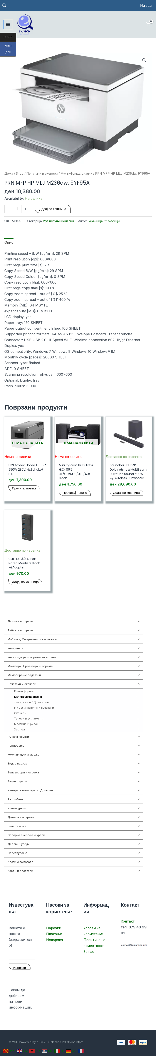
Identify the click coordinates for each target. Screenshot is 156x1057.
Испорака (54, 940)
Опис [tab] (9, 243)
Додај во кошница (52, 209)
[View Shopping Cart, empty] (148, 24)
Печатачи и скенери (42, 174)
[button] (144, 60)
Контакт (128, 922)
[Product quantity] (17, 209)
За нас (89, 951)
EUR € (10, 37)
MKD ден (10, 50)
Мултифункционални (76, 174)
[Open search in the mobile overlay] (4, 5)
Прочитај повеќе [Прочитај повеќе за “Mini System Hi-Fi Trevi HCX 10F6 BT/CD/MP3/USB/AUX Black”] (75, 493)
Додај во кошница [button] (126, 493)
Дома (8, 174)
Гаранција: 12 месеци (104, 221)
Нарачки (53, 928)
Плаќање (54, 934)
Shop (19, 174)
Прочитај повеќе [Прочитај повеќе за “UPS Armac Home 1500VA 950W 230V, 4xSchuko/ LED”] (24, 489)
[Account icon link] (146, 5)
